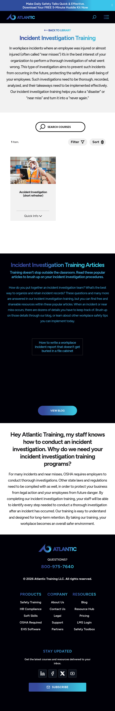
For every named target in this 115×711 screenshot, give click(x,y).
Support (57, 622)
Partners (57, 629)
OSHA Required (31, 622)
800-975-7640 (57, 566)
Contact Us (57, 609)
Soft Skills (31, 616)
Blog (84, 602)
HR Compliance (31, 609)
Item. (15, 142)
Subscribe (57, 687)
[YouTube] (72, 673)
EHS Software (30, 629)
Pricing (84, 616)
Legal (57, 616)
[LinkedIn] (42, 673)
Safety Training (30, 602)
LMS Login (84, 622)
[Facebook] (52, 673)
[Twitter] (62, 673)
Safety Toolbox (84, 629)
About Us (57, 602)
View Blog (57, 410)
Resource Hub (84, 609)
